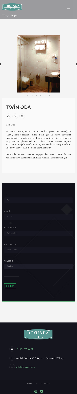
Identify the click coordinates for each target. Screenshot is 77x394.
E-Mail (7, 211)
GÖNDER (10, 286)
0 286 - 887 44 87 (24, 349)
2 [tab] (32, 95)
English (14, 15)
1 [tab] (27, 95)
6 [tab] (49, 95)
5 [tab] (45, 95)
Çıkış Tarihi (10, 244)
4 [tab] (40, 95)
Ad (5, 195)
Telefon (8, 261)
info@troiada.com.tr (25, 367)
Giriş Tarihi (10, 228)
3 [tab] (36, 95)
